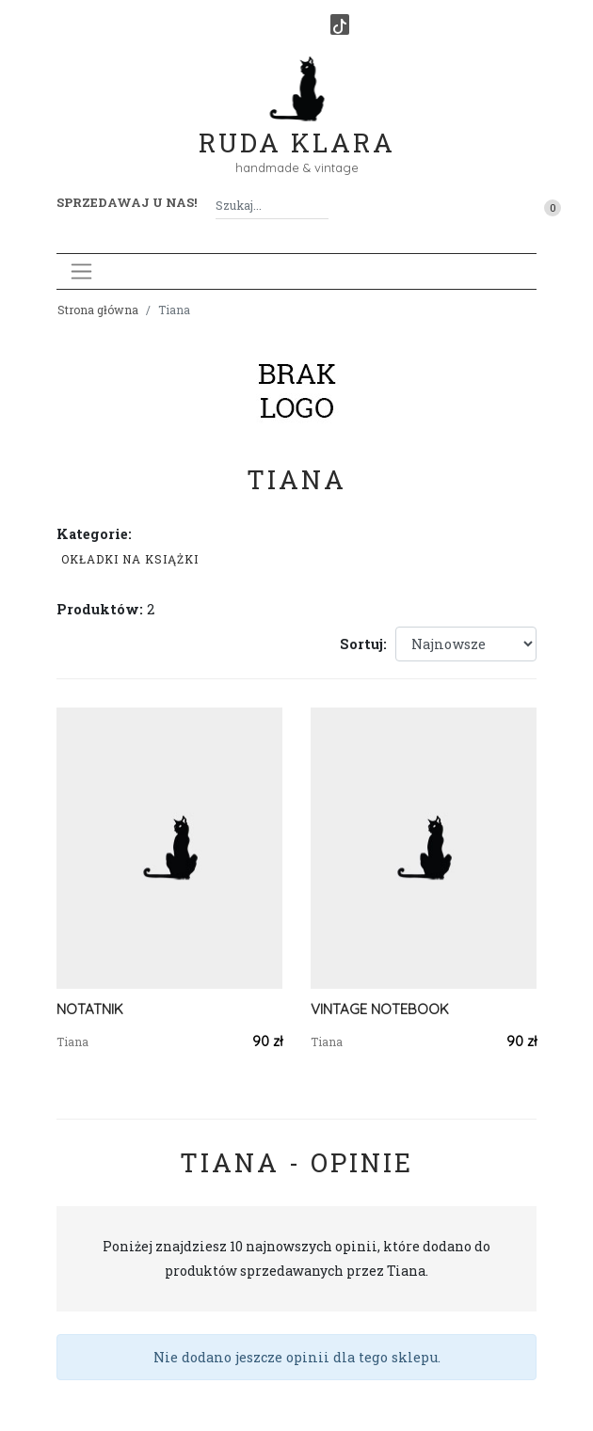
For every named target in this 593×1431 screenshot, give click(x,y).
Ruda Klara (297, 127)
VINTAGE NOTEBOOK (380, 1009)
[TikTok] (339, 24)
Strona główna (97, 309)
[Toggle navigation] (81, 271)
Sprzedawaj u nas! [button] (126, 202)
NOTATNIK (89, 1009)
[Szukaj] (321, 205)
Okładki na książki (130, 558)
